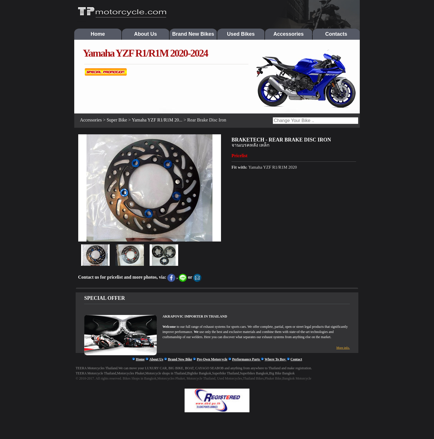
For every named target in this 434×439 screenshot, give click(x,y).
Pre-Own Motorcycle (212, 359)
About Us (145, 34)
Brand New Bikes (193, 34)
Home (98, 34)
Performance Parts (246, 359)
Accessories (288, 34)
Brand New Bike (180, 359)
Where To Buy (276, 359)
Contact (296, 359)
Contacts (336, 34)
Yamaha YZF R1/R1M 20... (157, 119)
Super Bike (117, 119)
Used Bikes (241, 34)
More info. (343, 347)
